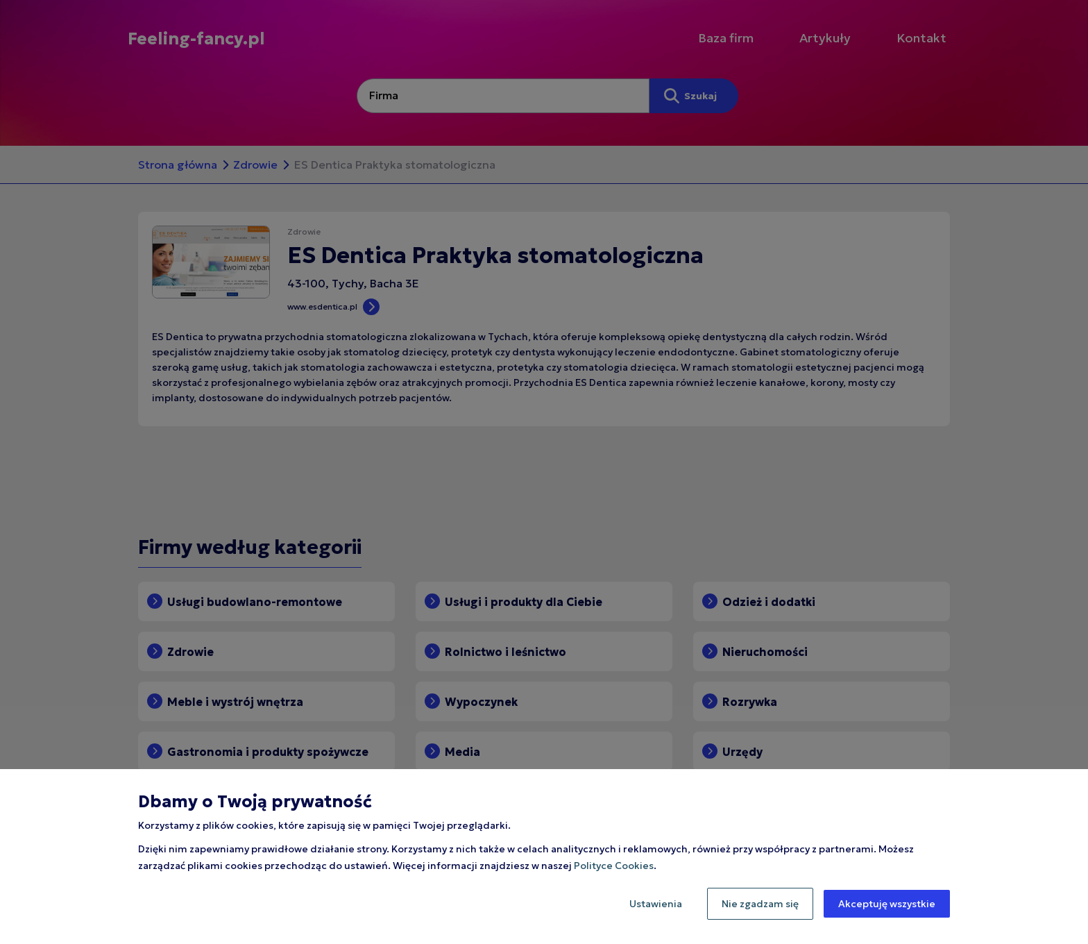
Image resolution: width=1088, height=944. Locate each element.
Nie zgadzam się (760, 903)
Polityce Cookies (614, 865)
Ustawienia (655, 903)
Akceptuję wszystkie (886, 903)
